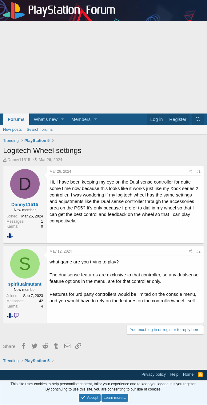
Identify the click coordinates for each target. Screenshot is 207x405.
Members (81, 119)
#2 (199, 251)
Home (188, 374)
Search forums (40, 129)
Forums (16, 119)
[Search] (198, 119)
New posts (12, 129)
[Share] (190, 171)
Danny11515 (19, 159)
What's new (46, 119)
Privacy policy (153, 374)
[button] (62, 119)
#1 (199, 171)
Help (174, 374)
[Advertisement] (103, 67)
